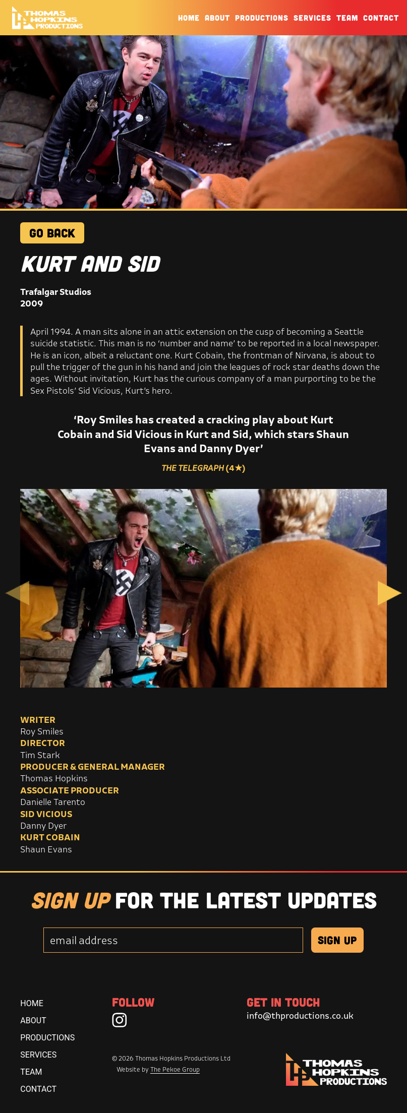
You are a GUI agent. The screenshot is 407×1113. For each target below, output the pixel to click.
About (217, 17)
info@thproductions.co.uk (300, 1015)
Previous (17, 593)
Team (347, 17)
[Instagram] (119, 1019)
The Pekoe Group (175, 1069)
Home (189, 17)
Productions (261, 17)
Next (390, 593)
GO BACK (52, 232)
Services (312, 17)
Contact (381, 17)
